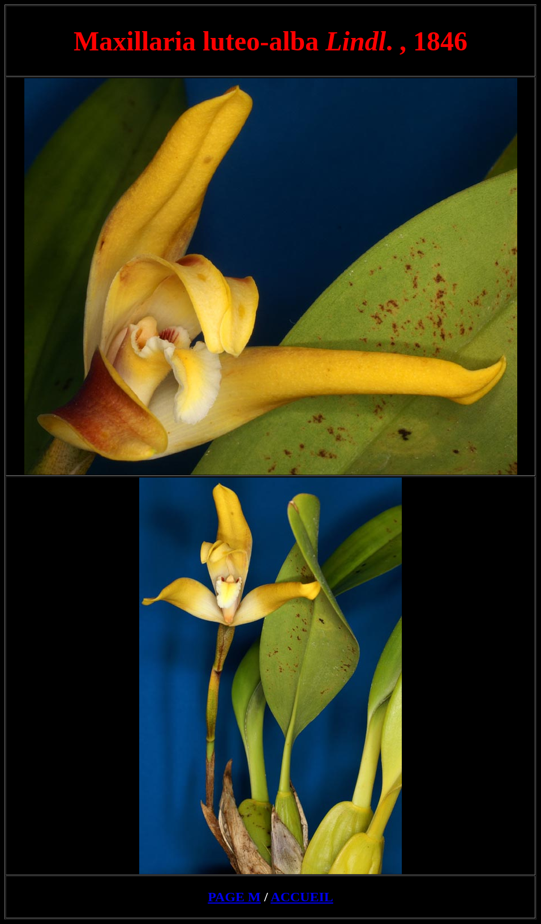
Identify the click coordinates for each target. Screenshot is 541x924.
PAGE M (234, 896)
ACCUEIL (301, 896)
